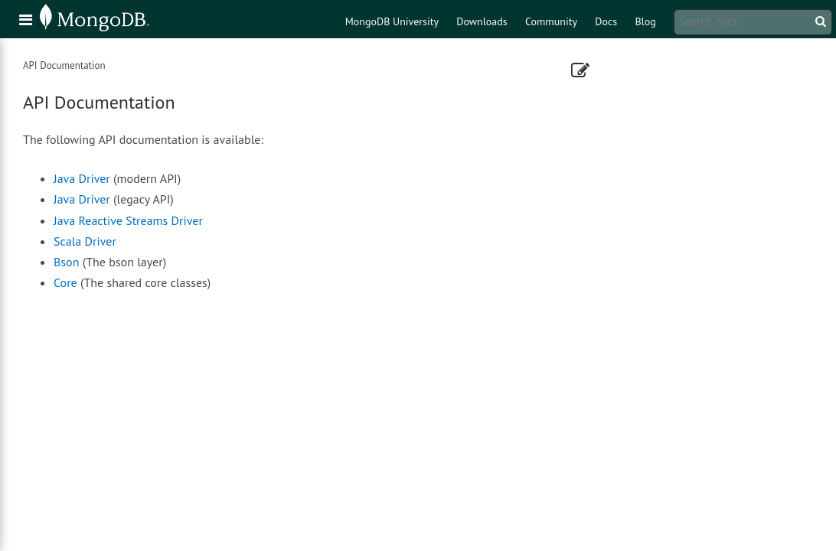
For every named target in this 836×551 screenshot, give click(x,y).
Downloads (481, 21)
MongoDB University (392, 21)
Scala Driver (85, 241)
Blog (645, 21)
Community (551, 21)
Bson (66, 261)
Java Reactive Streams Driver (128, 220)
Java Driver (82, 178)
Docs (606, 21)
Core (65, 282)
